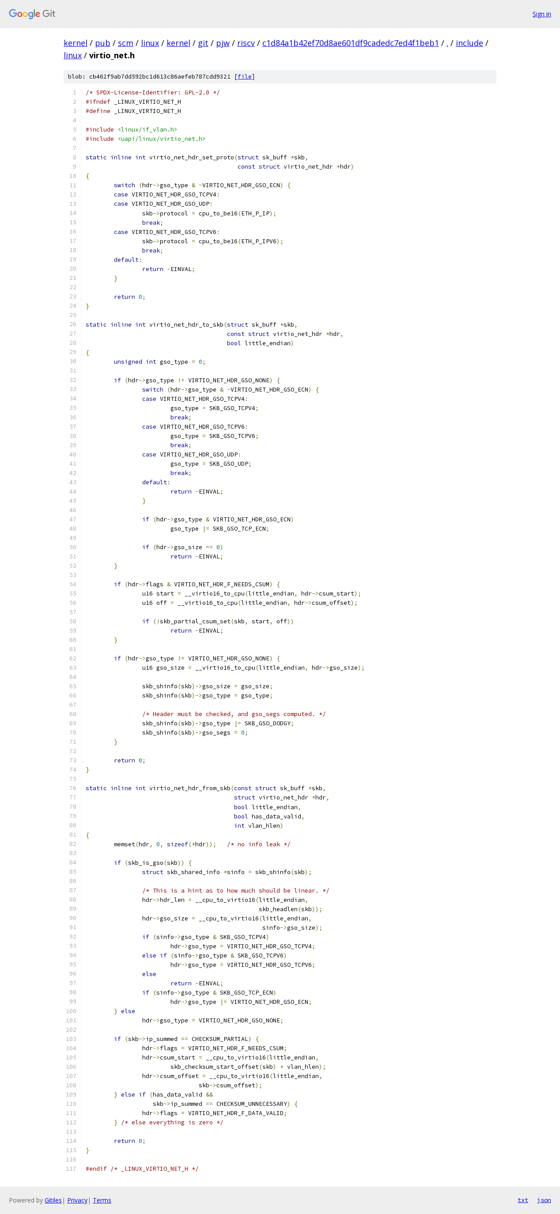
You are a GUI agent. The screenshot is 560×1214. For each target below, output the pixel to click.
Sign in (542, 14)
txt (523, 1200)
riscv (246, 43)
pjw (223, 43)
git (203, 43)
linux (150, 43)
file (245, 76)
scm (125, 43)
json (544, 1200)
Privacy (77, 1200)
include (469, 43)
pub (102, 43)
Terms (102, 1200)
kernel (75, 43)
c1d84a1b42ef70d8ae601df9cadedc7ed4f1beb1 (350, 43)
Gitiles (53, 1200)
